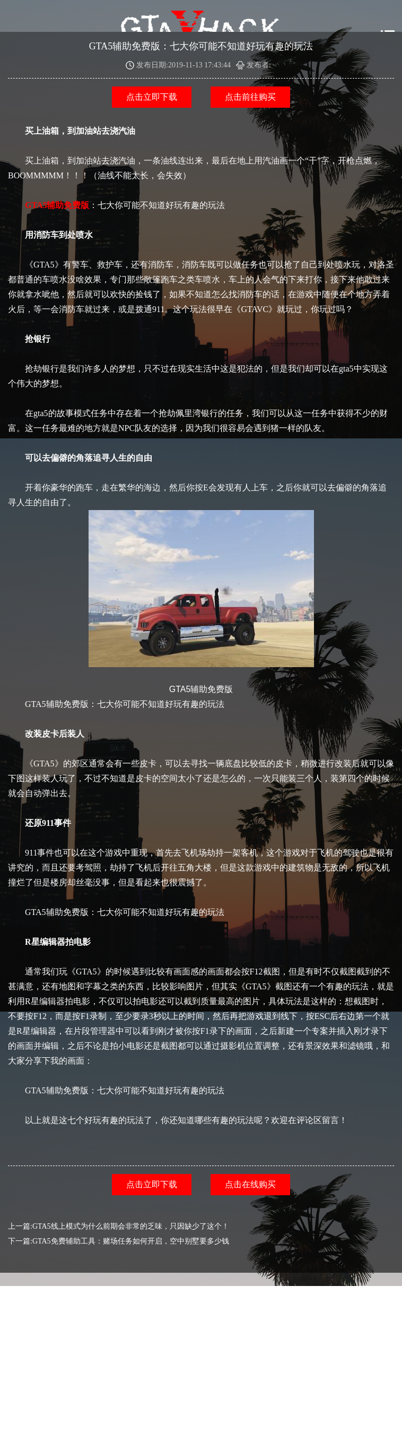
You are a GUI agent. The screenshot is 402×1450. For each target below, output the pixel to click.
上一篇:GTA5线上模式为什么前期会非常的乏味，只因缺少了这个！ (118, 1226)
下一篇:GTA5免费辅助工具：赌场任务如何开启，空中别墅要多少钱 (118, 1241)
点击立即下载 (151, 96)
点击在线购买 (250, 1184)
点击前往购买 (250, 96)
